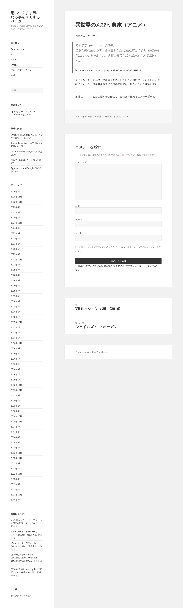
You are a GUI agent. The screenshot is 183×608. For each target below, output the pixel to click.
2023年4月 (16, 243)
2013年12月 (16, 452)
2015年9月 (16, 395)
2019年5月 (16, 296)
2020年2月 (16, 285)
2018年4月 (16, 311)
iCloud (14, 59)
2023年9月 (16, 233)
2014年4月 (16, 437)
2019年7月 (16, 290)
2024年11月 (16, 222)
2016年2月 (16, 374)
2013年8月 (16, 468)
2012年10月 (16, 473)
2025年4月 (16, 217)
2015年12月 (16, 384)
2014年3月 (16, 442)
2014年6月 (16, 432)
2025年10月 (16, 201)
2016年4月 (16, 364)
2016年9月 (16, 348)
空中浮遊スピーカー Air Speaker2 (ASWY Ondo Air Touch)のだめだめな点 (24, 557)
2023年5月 (16, 238)
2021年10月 (16, 259)
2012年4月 (16, 489)
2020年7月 (16, 269)
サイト (78, 233)
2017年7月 (16, 327)
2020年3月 (16, 280)
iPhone (14, 64)
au (12, 54)
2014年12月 (16, 416)
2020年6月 (16, 275)
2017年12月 (16, 322)
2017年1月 (16, 337)
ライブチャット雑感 (20, 595)
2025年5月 (16, 212)
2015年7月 (16, 400)
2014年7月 (16, 426)
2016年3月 (16, 369)
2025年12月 (16, 196)
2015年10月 (16, 390)
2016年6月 (16, 353)
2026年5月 (16, 191)
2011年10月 (16, 494)
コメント (81, 162)
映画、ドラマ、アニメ (21, 70)
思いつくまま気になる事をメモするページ (25, 17)
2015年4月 (16, 405)
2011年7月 (16, 499)
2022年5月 (16, 249)
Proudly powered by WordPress (91, 352)
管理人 (100, 116)
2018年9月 (16, 301)
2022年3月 (16, 254)
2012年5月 (16, 484)
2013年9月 (16, 463)
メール (78, 219)
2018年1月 (16, 317)
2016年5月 (16, 358)
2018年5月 (16, 306)
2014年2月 (16, 447)
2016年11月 (16, 343)
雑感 (13, 75)
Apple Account (18, 49)
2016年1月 (16, 379)
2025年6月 (16, 207)
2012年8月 (16, 479)
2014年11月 (16, 421)
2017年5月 (16, 332)
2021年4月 (16, 264)
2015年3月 (16, 411)
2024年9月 (16, 228)
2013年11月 (16, 458)
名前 (77, 205)
